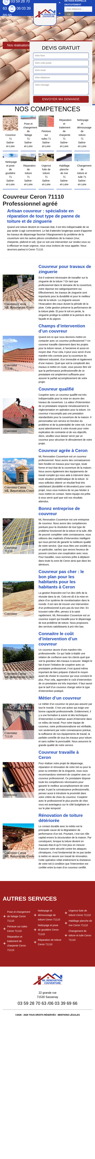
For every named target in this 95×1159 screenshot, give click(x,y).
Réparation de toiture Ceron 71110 (49, 942)
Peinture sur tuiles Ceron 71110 (17, 928)
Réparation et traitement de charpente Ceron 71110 (16, 943)
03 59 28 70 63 (32, 1003)
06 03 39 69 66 (63, 1003)
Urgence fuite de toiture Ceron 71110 (80, 913)
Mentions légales (69, 1015)
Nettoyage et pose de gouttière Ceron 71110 (48, 930)
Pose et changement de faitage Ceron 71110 (18, 916)
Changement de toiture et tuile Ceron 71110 (80, 935)
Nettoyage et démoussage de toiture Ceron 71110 (49, 915)
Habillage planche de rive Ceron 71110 (80, 923)
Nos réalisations (18, 45)
